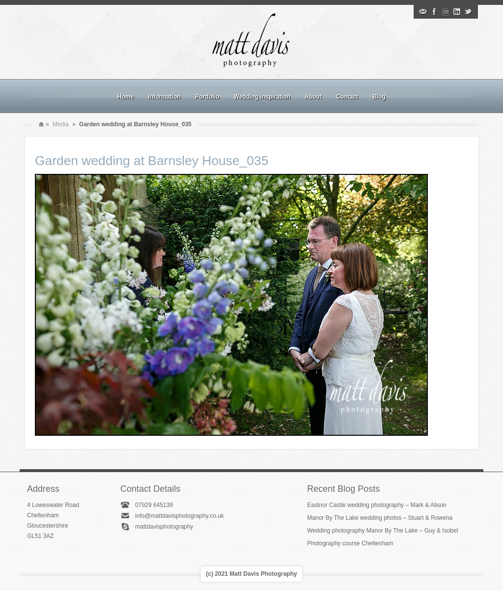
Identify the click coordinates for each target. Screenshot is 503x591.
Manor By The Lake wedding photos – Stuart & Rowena (379, 517)
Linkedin (457, 12)
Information (164, 96)
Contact (347, 96)
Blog (379, 96)
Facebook (434, 12)
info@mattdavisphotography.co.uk (179, 515)
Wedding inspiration (262, 96)
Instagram (445, 12)
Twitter (468, 12)
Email (423, 12)
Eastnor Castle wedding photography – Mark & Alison (377, 505)
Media (61, 124)
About (313, 96)
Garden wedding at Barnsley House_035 (151, 160)
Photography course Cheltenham (350, 543)
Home (125, 96)
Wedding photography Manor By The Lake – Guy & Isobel (382, 530)
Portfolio (207, 96)
